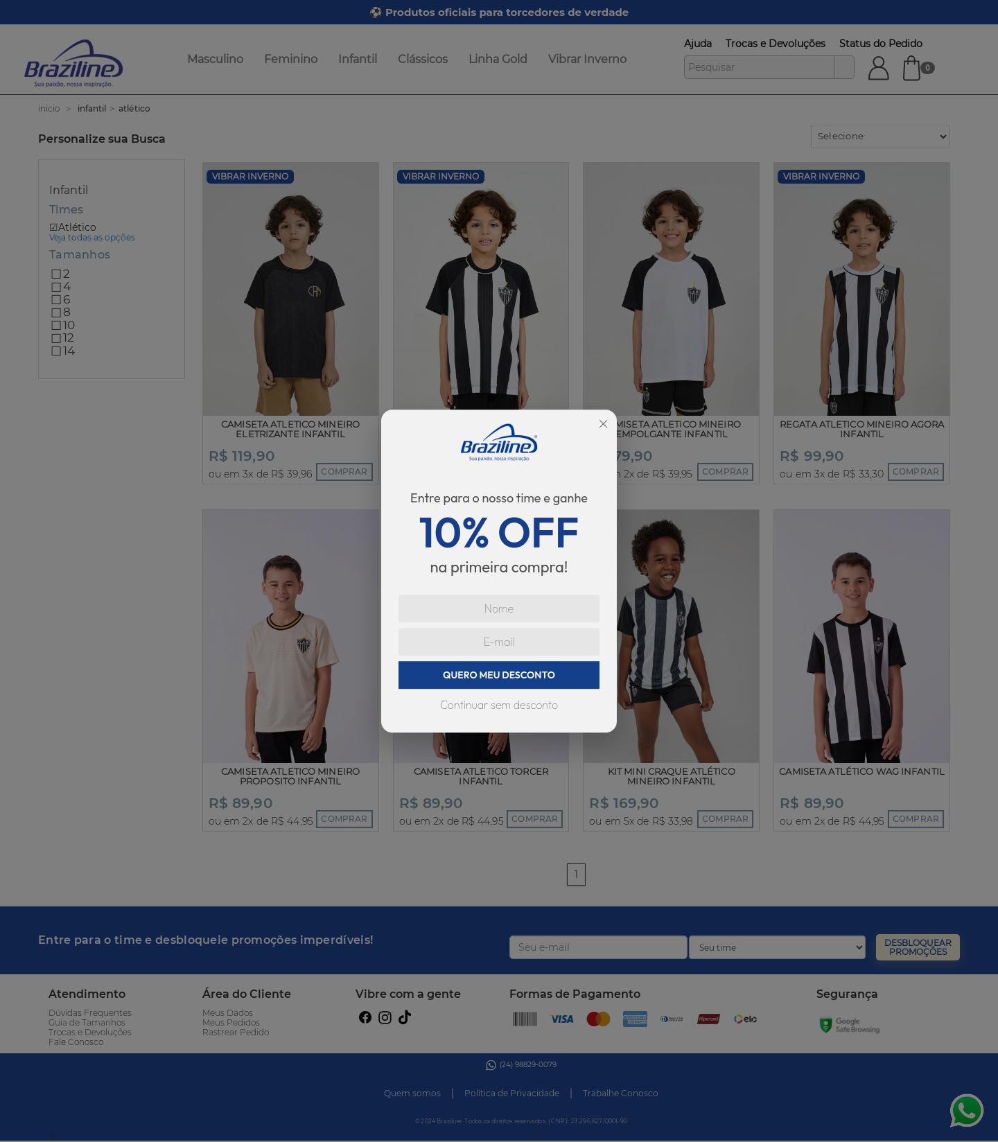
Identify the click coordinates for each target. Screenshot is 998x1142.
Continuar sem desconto (499, 705)
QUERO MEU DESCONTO (499, 675)
